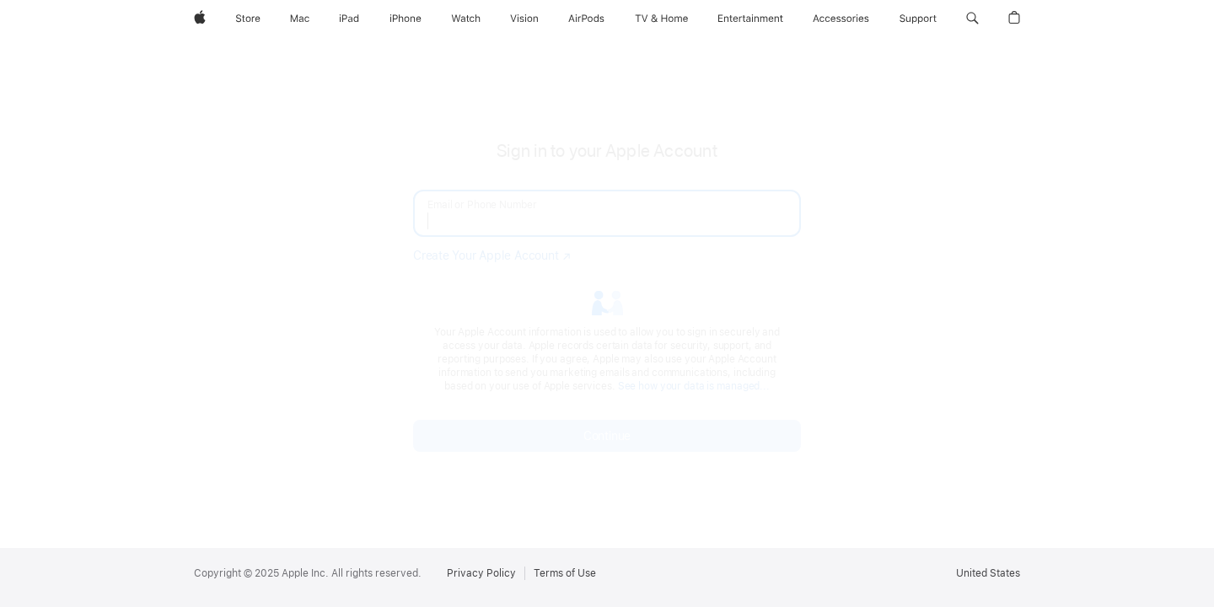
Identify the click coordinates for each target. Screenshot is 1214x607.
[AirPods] (586, 18)
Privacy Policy (481, 573)
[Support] (918, 18)
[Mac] (299, 18)
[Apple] (199, 18)
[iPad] (349, 18)
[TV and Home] (661, 18)
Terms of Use (565, 573)
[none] (607, 295)
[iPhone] (405, 18)
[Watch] (465, 18)
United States (988, 573)
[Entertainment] (751, 18)
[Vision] (524, 18)
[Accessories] (841, 18)
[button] (972, 18)
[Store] (247, 18)
